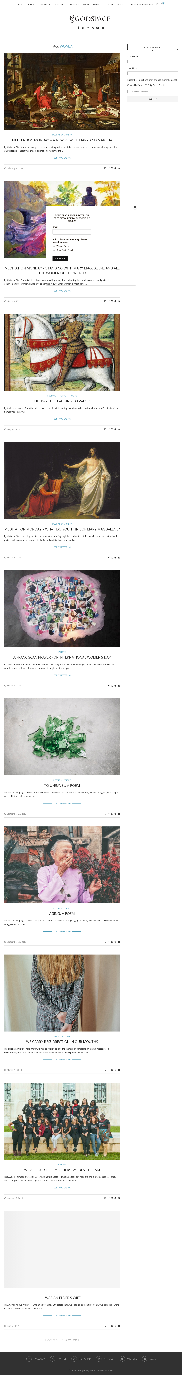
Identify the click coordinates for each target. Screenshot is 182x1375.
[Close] (135, 207)
